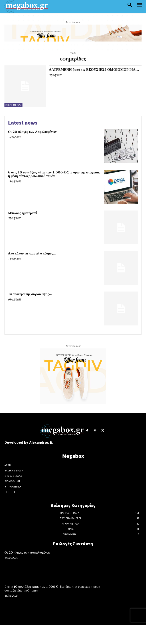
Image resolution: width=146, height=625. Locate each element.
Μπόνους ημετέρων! (22, 213)
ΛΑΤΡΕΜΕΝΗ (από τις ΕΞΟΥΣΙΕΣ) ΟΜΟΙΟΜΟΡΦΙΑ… (94, 69)
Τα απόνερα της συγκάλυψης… (30, 294)
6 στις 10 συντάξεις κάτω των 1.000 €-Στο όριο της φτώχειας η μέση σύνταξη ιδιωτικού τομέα (53, 174)
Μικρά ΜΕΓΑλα (13, 105)
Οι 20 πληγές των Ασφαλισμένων (32, 132)
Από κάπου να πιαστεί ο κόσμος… (32, 253)
